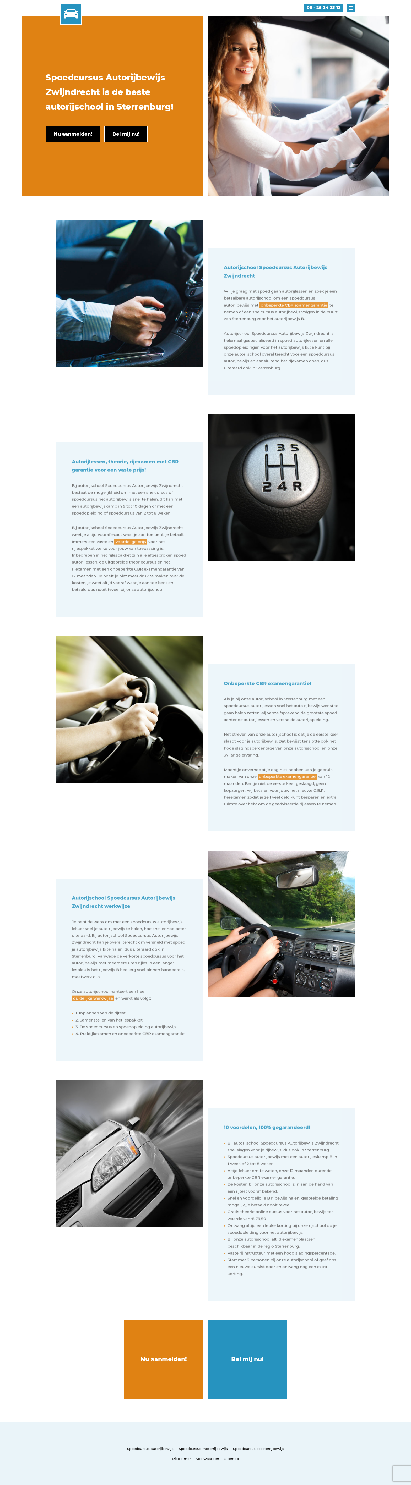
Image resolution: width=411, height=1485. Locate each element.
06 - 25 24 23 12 (323, 7)
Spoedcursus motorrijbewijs (203, 1449)
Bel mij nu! (247, 1359)
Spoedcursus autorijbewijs (150, 1449)
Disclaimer (181, 1458)
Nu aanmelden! (163, 1359)
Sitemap (231, 1458)
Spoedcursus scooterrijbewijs (258, 1449)
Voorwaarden (207, 1458)
